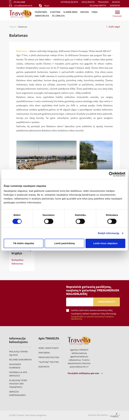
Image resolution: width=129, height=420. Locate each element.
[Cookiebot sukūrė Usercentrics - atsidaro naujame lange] (111, 174)
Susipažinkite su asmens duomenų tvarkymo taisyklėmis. (92, 317)
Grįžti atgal (113, 26)
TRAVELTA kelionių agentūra (23, 302)
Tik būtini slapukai (23, 243)
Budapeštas (17, 259)
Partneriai (44, 352)
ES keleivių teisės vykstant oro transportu (18, 383)
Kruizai (84, 12)
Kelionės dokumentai (20, 359)
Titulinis (12, 26)
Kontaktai (115, 5)
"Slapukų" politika (49, 362)
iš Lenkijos (58, 15)
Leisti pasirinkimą (64, 243)
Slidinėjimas (70, 12)
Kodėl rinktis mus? (49, 348)
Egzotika (55, 12)
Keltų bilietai (88, 2)
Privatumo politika (49, 357)
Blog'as (116, 2)
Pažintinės (41, 12)
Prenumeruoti (106, 302)
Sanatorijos (42, 15)
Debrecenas (17, 263)
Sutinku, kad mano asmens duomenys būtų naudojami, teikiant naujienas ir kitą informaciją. (95, 314)
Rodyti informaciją (108, 233)
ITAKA (94, 12)
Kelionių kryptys (98, 5)
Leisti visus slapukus (105, 243)
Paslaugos (103, 2)
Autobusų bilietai (69, 2)
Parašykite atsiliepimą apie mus (83, 373)
